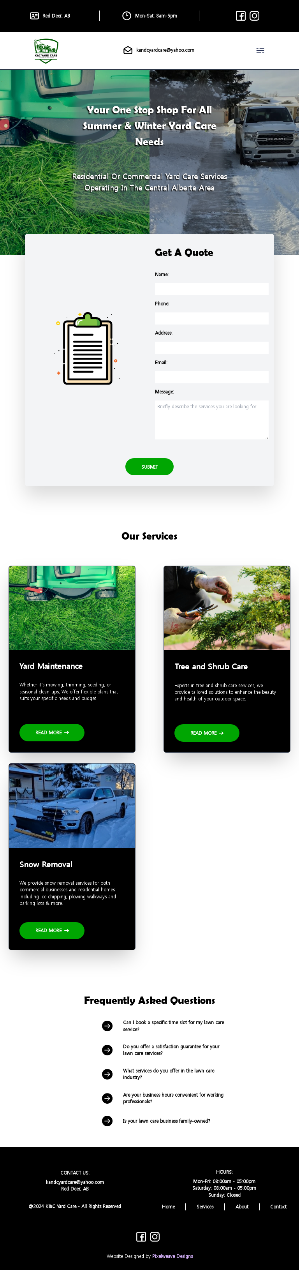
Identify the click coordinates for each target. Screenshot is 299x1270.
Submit (149, 467)
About (242, 1207)
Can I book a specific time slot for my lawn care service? (163, 1026)
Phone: (162, 304)
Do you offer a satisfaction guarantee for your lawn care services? (160, 1050)
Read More (52, 733)
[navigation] (262, 50)
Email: (161, 362)
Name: (162, 274)
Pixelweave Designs (172, 1256)
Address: (163, 333)
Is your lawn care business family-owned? (156, 1121)
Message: (164, 392)
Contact (278, 1207)
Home (168, 1207)
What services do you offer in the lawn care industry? (158, 1074)
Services (205, 1207)
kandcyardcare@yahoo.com (158, 50)
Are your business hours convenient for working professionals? (162, 1098)
